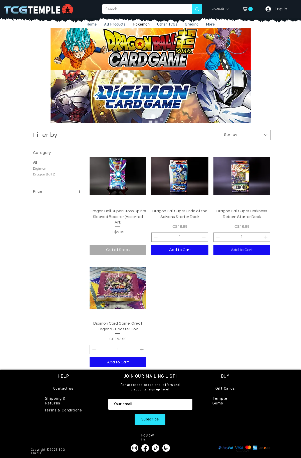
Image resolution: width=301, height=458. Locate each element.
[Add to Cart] (179, 250)
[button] (167, 25)
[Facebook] (145, 448)
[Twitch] (166, 448)
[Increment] (204, 237)
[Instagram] (134, 448)
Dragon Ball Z (44, 174)
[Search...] (143, 9)
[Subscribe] (150, 419)
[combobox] (246, 135)
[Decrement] (155, 237)
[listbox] (219, 9)
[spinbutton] (179, 237)
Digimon (39, 168)
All (35, 162)
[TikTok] (155, 448)
